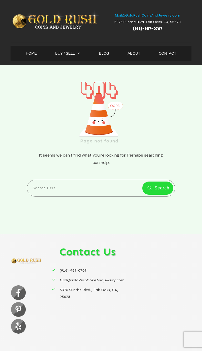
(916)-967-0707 (147, 28)
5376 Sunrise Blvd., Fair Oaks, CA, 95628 (147, 21)
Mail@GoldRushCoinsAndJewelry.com (147, 15)
